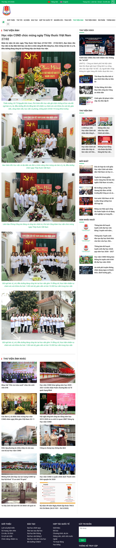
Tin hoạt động (58, 542)
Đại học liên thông (34, 533)
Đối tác (55, 531)
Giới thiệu (6, 524)
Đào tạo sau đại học (34, 531)
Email (100, 2)
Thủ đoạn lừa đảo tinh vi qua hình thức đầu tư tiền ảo (104, 79)
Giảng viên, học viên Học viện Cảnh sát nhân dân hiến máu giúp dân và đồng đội (105, 133)
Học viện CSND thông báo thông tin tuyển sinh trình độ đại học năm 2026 (104, 259)
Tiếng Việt (53, 2)
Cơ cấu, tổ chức (7, 533)
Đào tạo (31, 524)
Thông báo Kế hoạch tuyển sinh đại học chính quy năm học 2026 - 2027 (104, 249)
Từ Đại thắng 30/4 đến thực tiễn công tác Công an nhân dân (103, 90)
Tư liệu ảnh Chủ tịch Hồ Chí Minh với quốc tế (18, 506)
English (64, 2)
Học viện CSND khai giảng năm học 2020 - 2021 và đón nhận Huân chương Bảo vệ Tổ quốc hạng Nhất (56, 387)
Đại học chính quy (34, 528)
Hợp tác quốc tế (61, 524)
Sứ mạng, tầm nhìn (8, 531)
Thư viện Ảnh (11, 30)
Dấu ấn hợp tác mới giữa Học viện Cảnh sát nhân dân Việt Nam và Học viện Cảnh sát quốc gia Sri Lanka (104, 172)
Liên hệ (93, 2)
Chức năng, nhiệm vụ (9, 539)
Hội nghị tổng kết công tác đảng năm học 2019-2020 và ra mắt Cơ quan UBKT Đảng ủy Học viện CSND (57, 419)
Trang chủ (86, 2)
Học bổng (56, 545)
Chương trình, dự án (60, 533)
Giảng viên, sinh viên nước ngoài (63, 537)
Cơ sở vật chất (6, 536)
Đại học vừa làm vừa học (36, 539)
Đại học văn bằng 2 (34, 536)
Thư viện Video (86, 30)
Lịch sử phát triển (8, 528)
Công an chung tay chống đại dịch (53, 448)
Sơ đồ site (106, 2)
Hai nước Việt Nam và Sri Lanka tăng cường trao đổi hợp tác (104, 201)
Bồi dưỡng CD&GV (34, 542)
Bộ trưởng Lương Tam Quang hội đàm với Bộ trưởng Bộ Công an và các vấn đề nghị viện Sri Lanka (104, 193)
